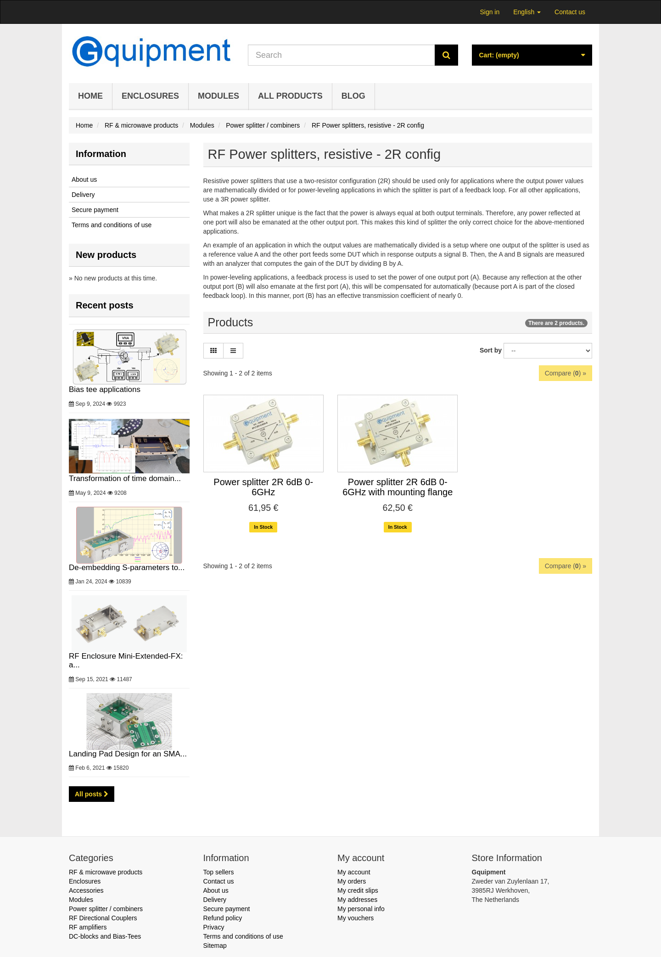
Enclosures (150, 96)
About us (84, 179)
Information (101, 154)
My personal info (361, 908)
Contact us (570, 12)
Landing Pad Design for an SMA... (129, 725)
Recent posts (105, 305)
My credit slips (357, 890)
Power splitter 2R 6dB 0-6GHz (263, 487)
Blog (353, 96)
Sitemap (215, 945)
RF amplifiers (87, 927)
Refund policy (222, 918)
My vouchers (355, 918)
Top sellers (218, 872)
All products (290, 96)
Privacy (213, 927)
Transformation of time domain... (129, 450)
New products (106, 255)
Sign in (489, 12)
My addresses (357, 899)
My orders (351, 881)
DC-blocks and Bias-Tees (105, 936)
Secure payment (95, 209)
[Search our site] (341, 55)
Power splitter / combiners (106, 908)
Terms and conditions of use (111, 225)
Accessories (86, 890)
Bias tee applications (129, 361)
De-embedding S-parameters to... (129, 539)
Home (90, 96)
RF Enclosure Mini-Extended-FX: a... (129, 632)
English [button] (527, 12)
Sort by (491, 350)
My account (353, 872)
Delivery (83, 194)
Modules (218, 96)
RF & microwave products (105, 872)
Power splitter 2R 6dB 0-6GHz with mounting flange (397, 487)
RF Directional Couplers (103, 918)
